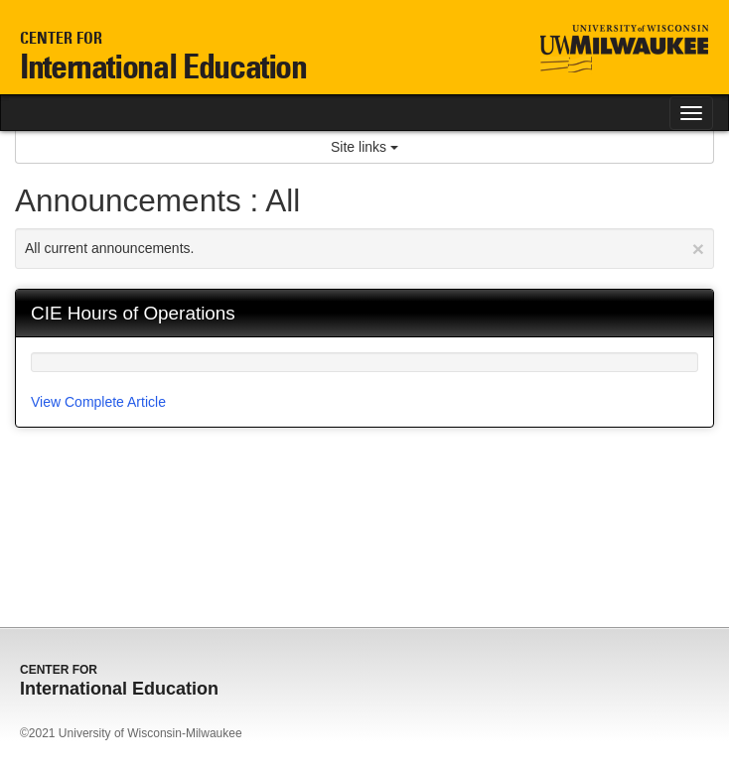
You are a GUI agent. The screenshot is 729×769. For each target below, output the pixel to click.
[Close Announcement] (698, 248)
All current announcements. (364, 248)
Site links (364, 147)
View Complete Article (98, 402)
